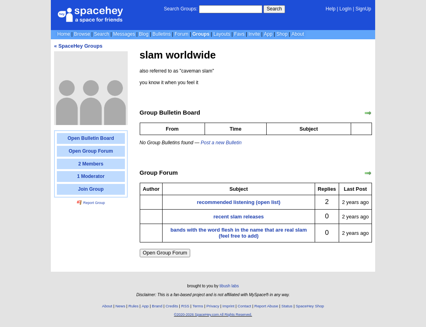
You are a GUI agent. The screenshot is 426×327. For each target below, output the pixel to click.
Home (63, 34)
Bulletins (162, 34)
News (120, 306)
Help (331, 9)
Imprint (229, 306)
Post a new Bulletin (221, 142)
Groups (200, 34)
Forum (182, 34)
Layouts (221, 34)
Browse (82, 34)
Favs (239, 34)
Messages (124, 34)
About (297, 34)
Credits (172, 306)
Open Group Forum (165, 253)
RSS (185, 306)
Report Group (91, 203)
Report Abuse (266, 306)
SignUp (363, 9)
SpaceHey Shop (310, 306)
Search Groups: (180, 9)
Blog (144, 34)
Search (274, 9)
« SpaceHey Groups (78, 46)
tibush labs (229, 286)
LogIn (346, 9)
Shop (281, 34)
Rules (134, 306)
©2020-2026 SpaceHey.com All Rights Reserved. (213, 315)
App (268, 34)
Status (287, 306)
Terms (198, 306)
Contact (244, 306)
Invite (254, 34)
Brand (157, 306)
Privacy (212, 306)
